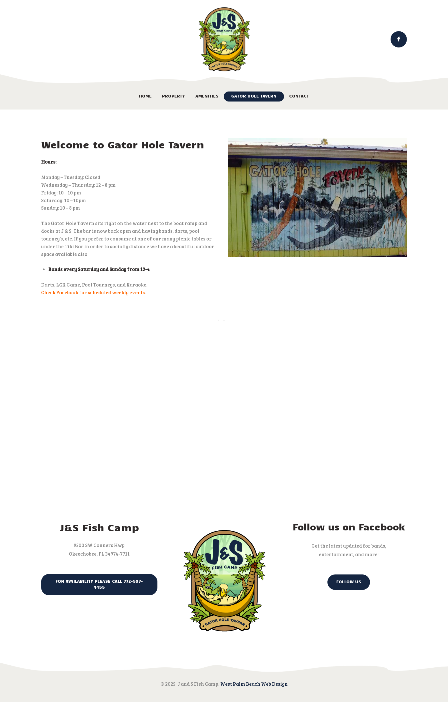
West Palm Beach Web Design (254, 684)
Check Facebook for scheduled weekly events (93, 292)
